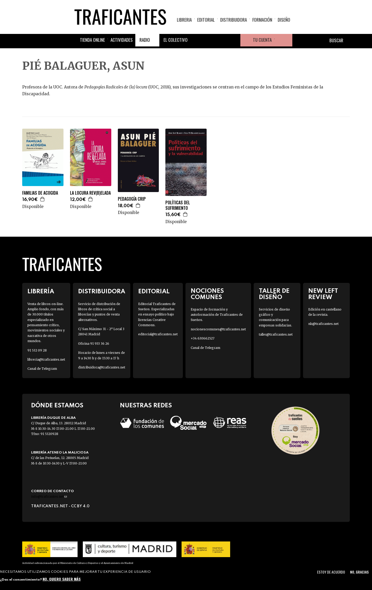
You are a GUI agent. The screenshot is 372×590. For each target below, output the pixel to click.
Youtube (234, 40)
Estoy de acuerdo (331, 572)
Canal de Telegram (42, 369)
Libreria (184, 19)
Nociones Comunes (207, 294)
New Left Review (323, 294)
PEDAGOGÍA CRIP (132, 199)
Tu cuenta (262, 40)
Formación (262, 19)
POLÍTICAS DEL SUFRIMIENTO (177, 205)
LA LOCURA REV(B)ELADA (90, 193)
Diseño (284, 19)
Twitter (209, 40)
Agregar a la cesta (42, 199)
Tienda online (92, 40)
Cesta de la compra (283, 40)
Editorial (206, 19)
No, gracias (359, 572)
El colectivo (176, 40)
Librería (40, 292)
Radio (145, 40)
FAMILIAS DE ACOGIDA (40, 193)
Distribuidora (233, 19)
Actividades (122, 40)
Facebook (196, 40)
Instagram (221, 40)
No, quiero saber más (62, 579)
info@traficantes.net (49, 496)
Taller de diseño (274, 294)
